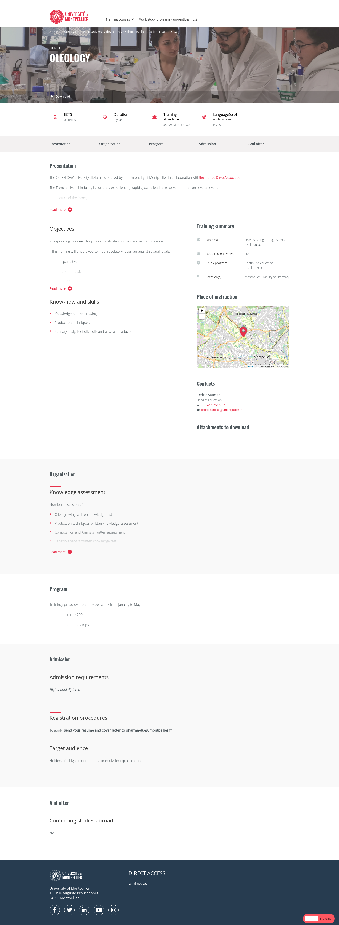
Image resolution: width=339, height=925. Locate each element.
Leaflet (250, 366)
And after (256, 143)
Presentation (60, 143)
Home (54, 32)
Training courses (118, 19)
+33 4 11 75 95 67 (213, 405)
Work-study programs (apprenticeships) (168, 19)
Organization (110, 143)
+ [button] (202, 310)
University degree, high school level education (124, 32)
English (311, 918)
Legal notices (137, 883)
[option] (325, 918)
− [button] (202, 316)
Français (325, 918)
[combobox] (311, 918)
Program (156, 143)
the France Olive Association (220, 177)
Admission (207, 143)
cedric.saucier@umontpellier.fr (221, 410)
